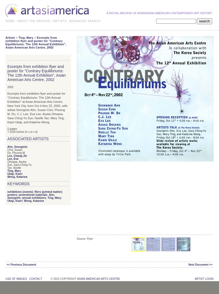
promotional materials (33, 194)
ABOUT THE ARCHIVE (34, 21)
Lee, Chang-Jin (17, 155)
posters (12, 194)
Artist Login (204, 278)
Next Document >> (200, 264)
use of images (16, 278)
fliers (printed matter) (48, 191)
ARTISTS (60, 21)
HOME (10, 21)
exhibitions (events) (20, 191)
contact (35, 278)
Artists (10, 37)
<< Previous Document (21, 264)
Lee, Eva (13, 158)
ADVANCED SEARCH (84, 21)
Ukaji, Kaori (14, 173)
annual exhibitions (34, 197)
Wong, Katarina (17, 176)
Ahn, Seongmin (17, 146)
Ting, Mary (25, 37)
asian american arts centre (98, 278)
